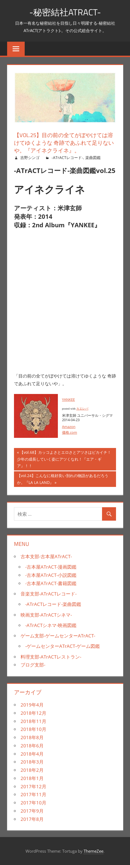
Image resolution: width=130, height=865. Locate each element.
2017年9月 (32, 811)
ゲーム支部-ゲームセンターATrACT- (58, 636)
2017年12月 (33, 786)
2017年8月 (32, 819)
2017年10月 (33, 802)
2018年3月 (32, 762)
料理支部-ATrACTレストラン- (51, 657)
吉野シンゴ (29, 157)
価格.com (69, 432)
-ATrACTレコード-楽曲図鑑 (53, 604)
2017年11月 (33, 794)
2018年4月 (32, 754)
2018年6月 (32, 745)
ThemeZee (93, 851)
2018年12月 (33, 713)
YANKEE (68, 399)
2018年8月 (32, 737)
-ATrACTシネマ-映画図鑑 (51, 625)
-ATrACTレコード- (67, 157)
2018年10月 (33, 729)
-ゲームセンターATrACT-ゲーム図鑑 (62, 646)
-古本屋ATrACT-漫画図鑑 (51, 567)
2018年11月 (33, 721)
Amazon (68, 426)
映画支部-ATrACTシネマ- (46, 615)
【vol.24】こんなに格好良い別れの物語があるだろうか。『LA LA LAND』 (62, 479)
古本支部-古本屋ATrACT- (46, 556)
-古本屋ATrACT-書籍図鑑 (51, 583)
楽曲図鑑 (93, 157)
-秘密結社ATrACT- (65, 12)
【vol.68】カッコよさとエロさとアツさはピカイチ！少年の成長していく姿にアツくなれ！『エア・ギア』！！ (64, 459)
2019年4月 (32, 705)
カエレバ (82, 408)
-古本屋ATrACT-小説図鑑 (51, 575)
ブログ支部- (33, 665)
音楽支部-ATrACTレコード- (49, 594)
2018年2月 (32, 770)
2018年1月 (32, 778)
